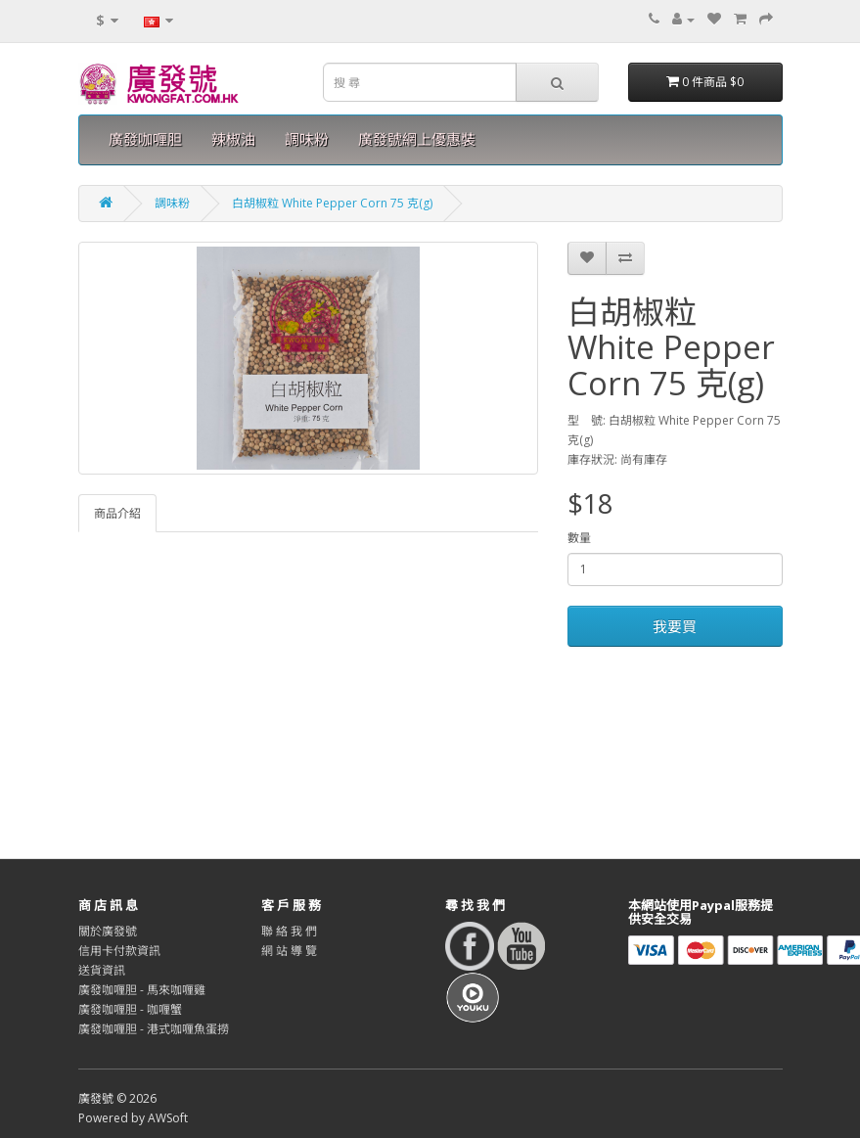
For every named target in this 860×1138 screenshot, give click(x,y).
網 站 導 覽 (289, 950)
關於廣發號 (107, 931)
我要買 (675, 626)
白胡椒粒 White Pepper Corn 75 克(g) (332, 203)
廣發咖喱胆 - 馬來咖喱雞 (141, 989)
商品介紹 (117, 513)
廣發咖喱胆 (145, 139)
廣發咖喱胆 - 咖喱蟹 (130, 1009)
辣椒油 (233, 139)
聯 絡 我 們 (289, 931)
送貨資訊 (101, 970)
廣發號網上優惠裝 (416, 139)
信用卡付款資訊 (119, 950)
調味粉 (307, 139)
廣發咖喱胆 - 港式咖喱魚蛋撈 (153, 1029)
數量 (579, 537)
